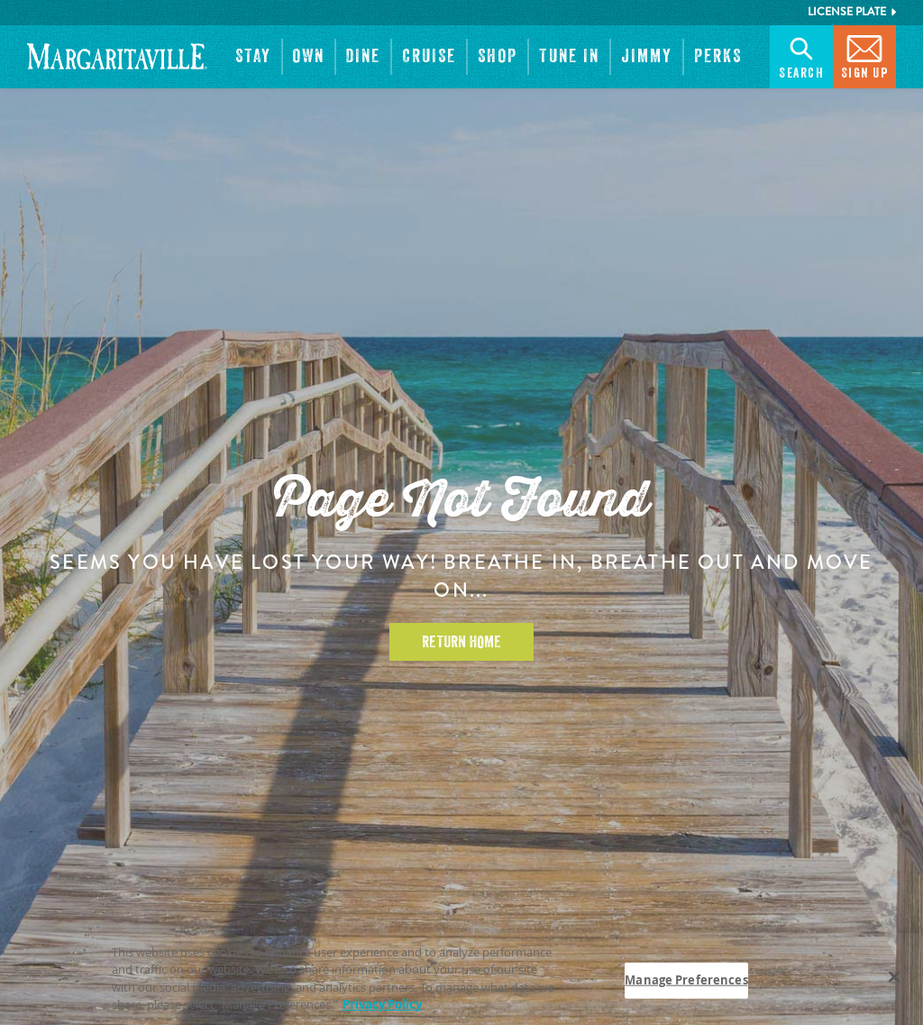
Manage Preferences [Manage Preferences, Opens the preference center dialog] (686, 980)
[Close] (894, 976)
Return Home (461, 642)
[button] (253, 57)
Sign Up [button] (865, 55)
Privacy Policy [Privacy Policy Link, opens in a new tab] (382, 1004)
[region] (461, 979)
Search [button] (801, 55)
